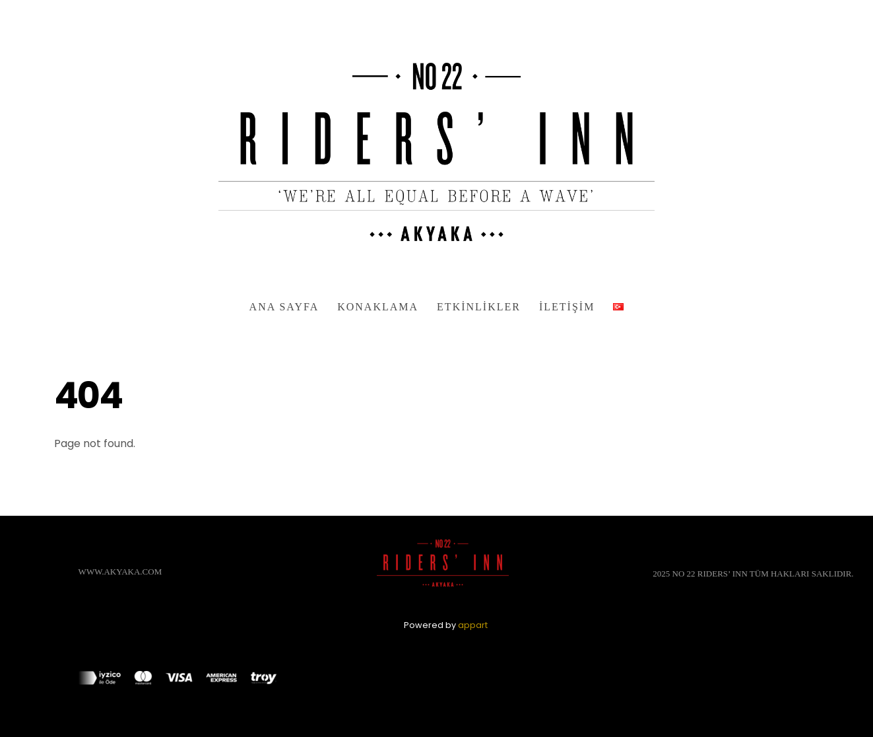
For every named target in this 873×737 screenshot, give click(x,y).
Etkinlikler (479, 306)
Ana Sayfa (284, 306)
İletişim (567, 306)
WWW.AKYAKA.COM (120, 572)
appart (473, 625)
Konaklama (377, 306)
